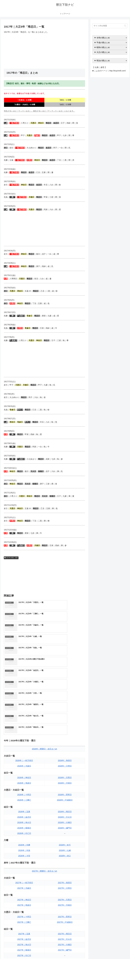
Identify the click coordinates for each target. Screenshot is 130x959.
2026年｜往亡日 (24, 766)
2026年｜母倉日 (24, 716)
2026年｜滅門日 (65, 761)
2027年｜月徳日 (65, 838)
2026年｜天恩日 (65, 711)
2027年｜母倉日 (24, 838)
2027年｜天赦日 (24, 821)
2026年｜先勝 (24, 778)
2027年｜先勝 (24, 900)
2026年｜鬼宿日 (65, 694)
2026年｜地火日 (24, 756)
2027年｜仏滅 (65, 906)
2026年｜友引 (65, 778)
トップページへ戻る (104, 952)
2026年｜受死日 (65, 728)
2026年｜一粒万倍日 (24, 694)
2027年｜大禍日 (65, 878)
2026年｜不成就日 (65, 733)
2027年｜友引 (65, 900)
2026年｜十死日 (24, 728)
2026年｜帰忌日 (65, 745)
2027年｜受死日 (65, 850)
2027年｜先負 (24, 906)
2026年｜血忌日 (24, 750)
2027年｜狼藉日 (24, 883)
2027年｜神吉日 (24, 833)
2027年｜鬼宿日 (65, 816)
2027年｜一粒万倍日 (24, 816)
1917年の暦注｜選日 (11, 557)
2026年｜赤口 (65, 789)
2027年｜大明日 (65, 821)
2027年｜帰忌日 (65, 867)
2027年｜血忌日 (24, 872)
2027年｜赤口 (65, 911)
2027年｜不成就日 (65, 855)
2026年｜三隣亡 (24, 733)
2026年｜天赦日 (24, 699)
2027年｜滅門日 (65, 883)
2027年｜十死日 (24, 850)
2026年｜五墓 (24, 745)
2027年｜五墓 (24, 867)
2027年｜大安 (24, 911)
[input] (109, 25)
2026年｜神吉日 (24, 711)
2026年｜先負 (24, 784)
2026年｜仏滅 (65, 784)
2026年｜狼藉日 (24, 761)
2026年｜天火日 (65, 750)
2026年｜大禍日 (65, 756)
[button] (125, 25)
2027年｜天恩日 (65, 833)
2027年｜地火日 (24, 878)
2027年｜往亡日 (24, 889)
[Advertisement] (44, 51)
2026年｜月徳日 (65, 716)
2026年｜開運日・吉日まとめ (44, 682)
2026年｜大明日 (65, 699)
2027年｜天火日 (65, 872)
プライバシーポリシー (120, 952)
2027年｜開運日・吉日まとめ (44, 804)
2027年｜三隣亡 (24, 855)
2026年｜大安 (24, 789)
